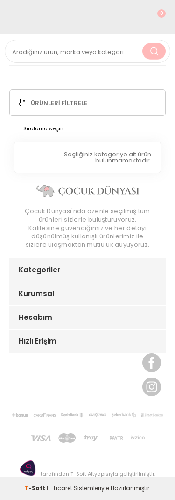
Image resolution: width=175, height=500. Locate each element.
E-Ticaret (59, 488)
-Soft (35, 488)
